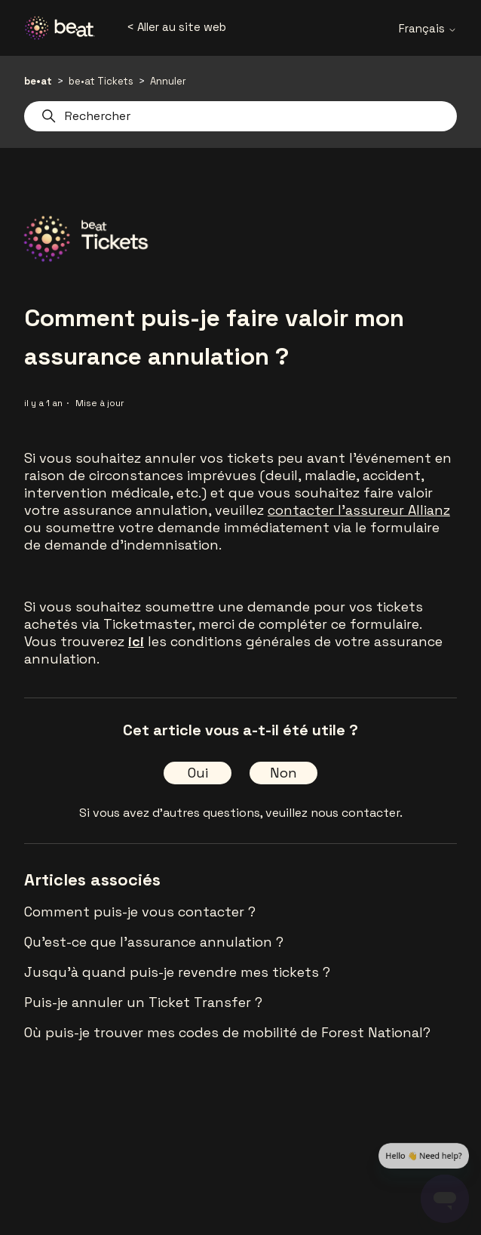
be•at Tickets (101, 81)
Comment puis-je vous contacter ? (140, 911)
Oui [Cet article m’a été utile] (198, 772)
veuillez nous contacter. (334, 813)
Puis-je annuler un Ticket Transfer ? (143, 1002)
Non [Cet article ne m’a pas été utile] (283, 772)
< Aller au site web (176, 27)
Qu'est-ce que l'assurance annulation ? (153, 941)
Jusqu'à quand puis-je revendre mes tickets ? (177, 972)
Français (428, 28)
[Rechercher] (240, 116)
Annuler (168, 81)
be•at (38, 81)
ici (136, 641)
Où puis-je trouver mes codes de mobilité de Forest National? (227, 1032)
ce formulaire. (376, 624)
